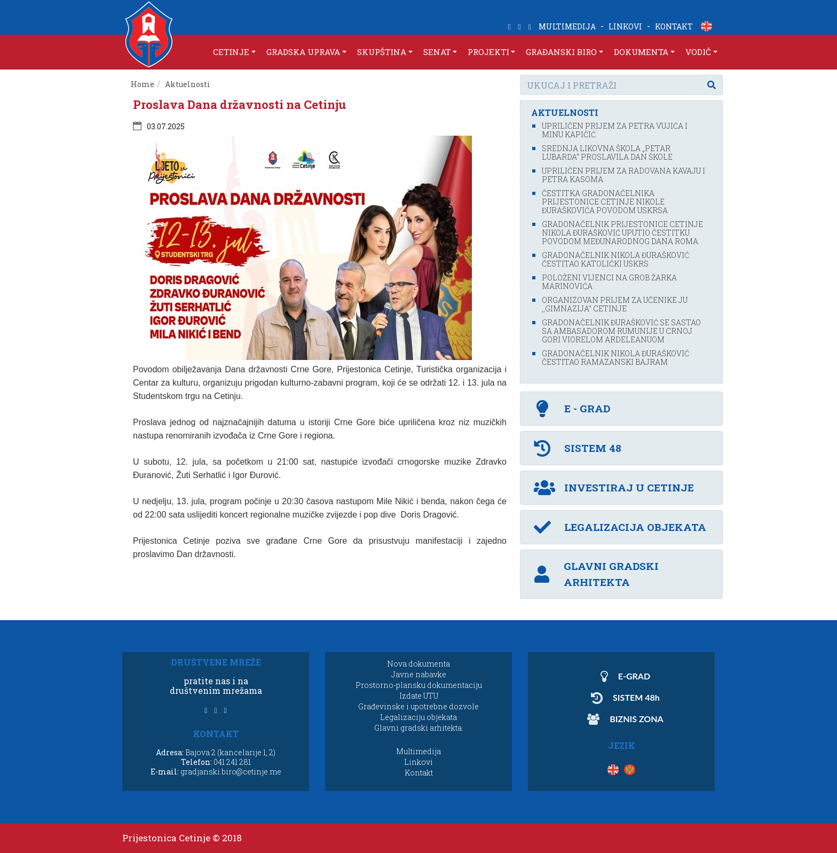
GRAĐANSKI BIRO (561, 51)
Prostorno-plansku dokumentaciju (419, 685)
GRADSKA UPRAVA (303, 51)
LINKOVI (625, 26)
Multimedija (418, 751)
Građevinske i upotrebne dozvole (418, 706)
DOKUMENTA (641, 51)
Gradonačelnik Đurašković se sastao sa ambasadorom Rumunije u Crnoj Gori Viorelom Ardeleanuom (621, 331)
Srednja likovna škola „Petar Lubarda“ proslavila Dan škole (607, 152)
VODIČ (698, 51)
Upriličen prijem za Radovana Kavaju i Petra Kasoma (623, 175)
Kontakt (419, 773)
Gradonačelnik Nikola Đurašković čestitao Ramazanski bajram (615, 357)
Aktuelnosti (187, 84)
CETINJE (231, 51)
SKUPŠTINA (381, 51)
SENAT (437, 51)
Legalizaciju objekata (418, 717)
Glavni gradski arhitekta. (418, 728)
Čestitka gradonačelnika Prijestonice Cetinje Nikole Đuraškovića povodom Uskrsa (605, 201)
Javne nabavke (418, 674)
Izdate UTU (418, 696)
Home (142, 84)
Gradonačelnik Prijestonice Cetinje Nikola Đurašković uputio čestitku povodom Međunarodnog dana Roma (622, 232)
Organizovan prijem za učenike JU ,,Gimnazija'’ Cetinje (615, 304)
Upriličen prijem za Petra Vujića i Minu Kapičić (615, 130)
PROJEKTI (488, 51)
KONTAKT (674, 26)
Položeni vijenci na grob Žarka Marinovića (609, 281)
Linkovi (418, 762)
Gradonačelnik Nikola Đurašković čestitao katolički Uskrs (615, 259)
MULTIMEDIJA (567, 26)
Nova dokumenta (418, 664)
